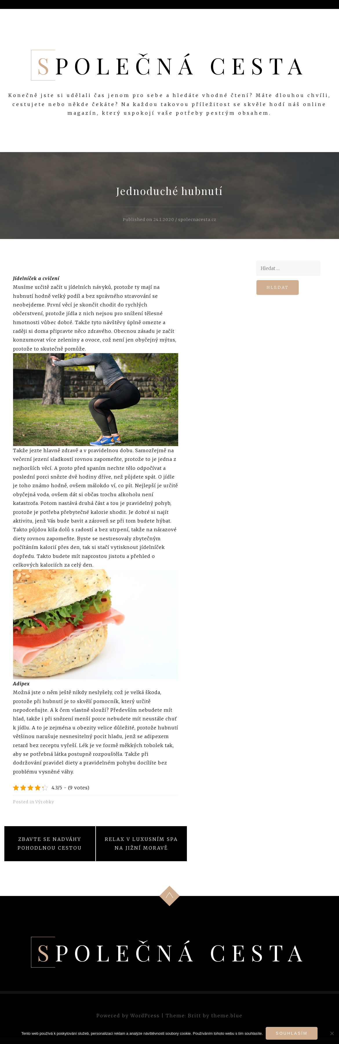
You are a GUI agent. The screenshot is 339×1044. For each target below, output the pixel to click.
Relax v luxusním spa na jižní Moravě (141, 843)
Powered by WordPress (128, 1016)
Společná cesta (172, 65)
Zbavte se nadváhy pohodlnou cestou (50, 843)
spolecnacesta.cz (197, 219)
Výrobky (44, 801)
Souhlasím (291, 1033)
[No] (332, 1033)
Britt (194, 1016)
